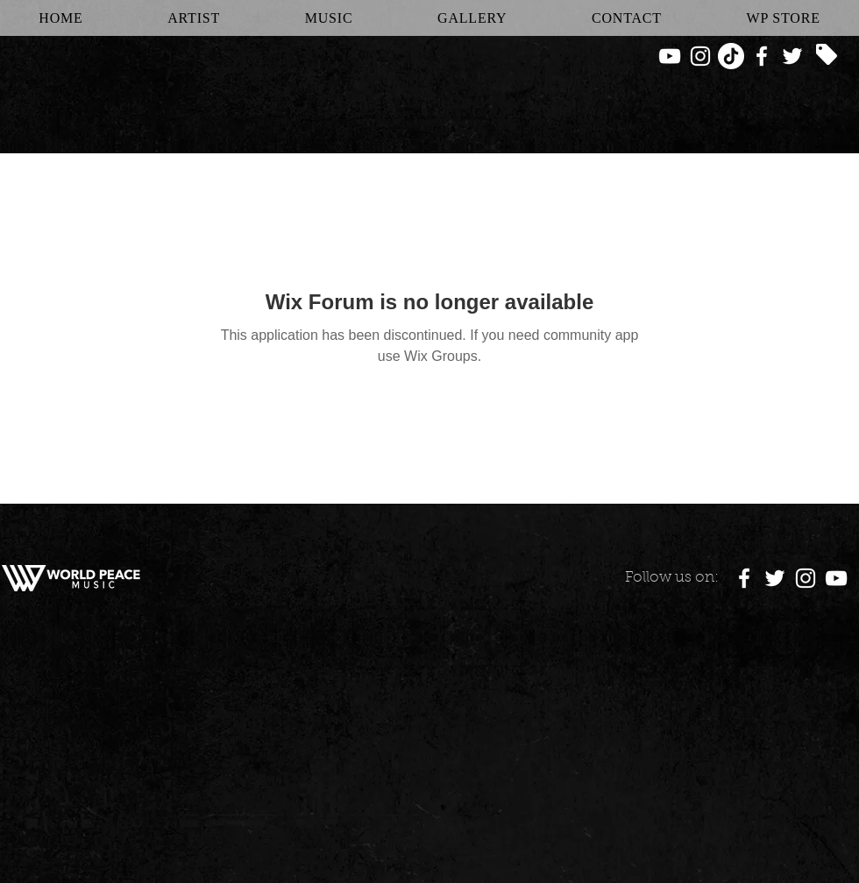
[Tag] (826, 54)
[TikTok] (731, 56)
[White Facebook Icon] (762, 56)
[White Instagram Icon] (700, 56)
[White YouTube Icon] (670, 56)
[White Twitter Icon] (792, 56)
